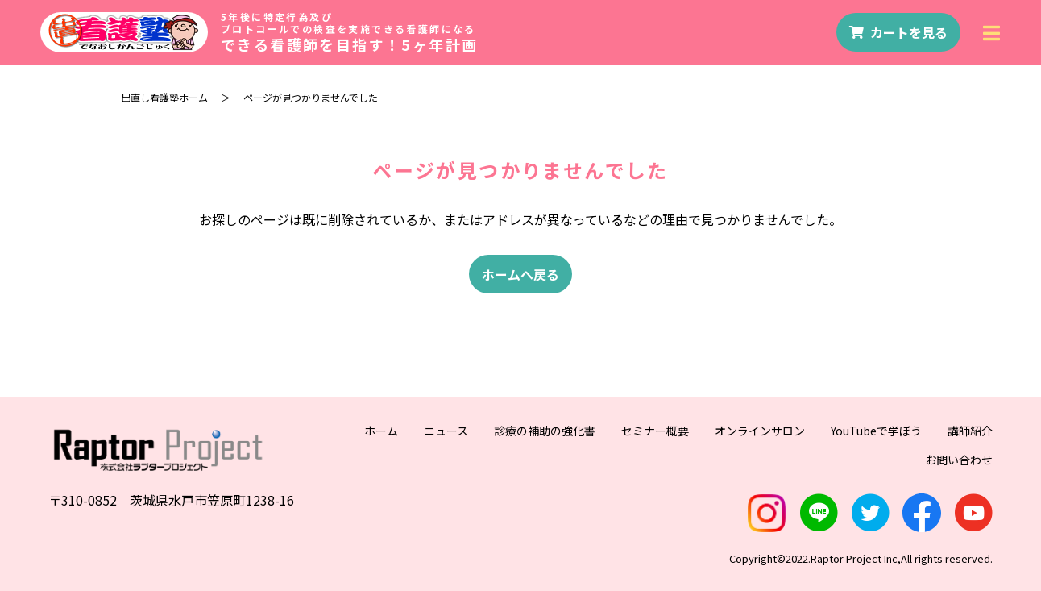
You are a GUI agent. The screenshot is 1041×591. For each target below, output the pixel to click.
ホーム (381, 430)
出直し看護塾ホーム (164, 97)
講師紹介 (970, 430)
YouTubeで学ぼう (876, 430)
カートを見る (898, 32)
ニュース (446, 430)
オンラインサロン (760, 430)
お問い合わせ (959, 460)
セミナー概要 (655, 430)
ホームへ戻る (520, 274)
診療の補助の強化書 (544, 430)
